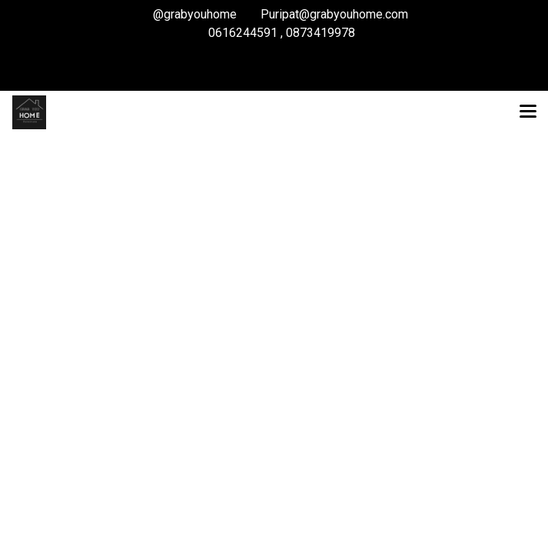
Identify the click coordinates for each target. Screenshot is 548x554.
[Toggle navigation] (528, 112)
